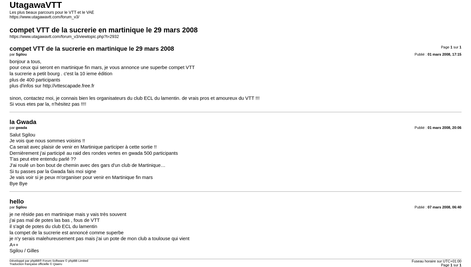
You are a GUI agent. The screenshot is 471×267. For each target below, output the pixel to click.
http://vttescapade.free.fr (69, 85)
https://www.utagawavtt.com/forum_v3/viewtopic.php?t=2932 (64, 36)
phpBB (35, 260)
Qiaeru (57, 264)
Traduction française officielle (29, 264)
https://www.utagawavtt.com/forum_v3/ (44, 17)
